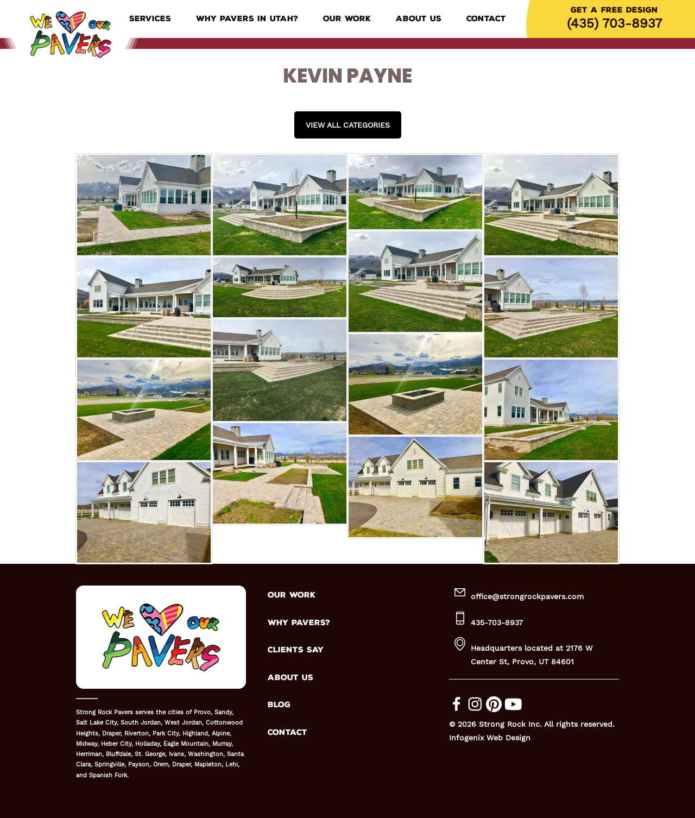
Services (150, 18)
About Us (418, 18)
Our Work (347, 18)
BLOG (279, 704)
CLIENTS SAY (296, 650)
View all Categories (348, 125)
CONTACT (287, 732)
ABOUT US (290, 677)
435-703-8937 (497, 622)
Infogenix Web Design (489, 737)
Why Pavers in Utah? (247, 18)
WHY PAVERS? (299, 622)
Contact (486, 18)
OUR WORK (291, 595)
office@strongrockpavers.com (527, 596)
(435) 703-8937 (614, 23)
